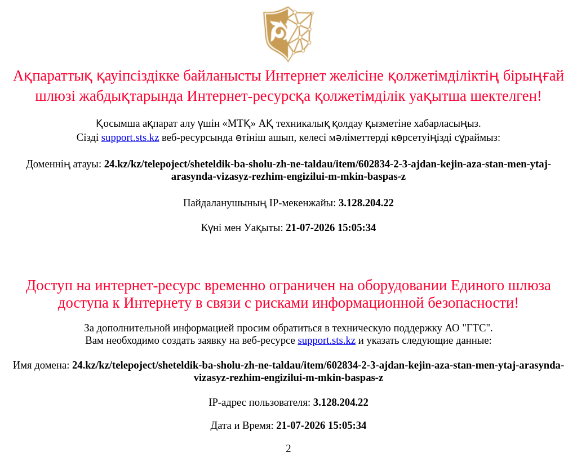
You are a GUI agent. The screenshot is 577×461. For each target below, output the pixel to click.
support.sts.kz (130, 137)
